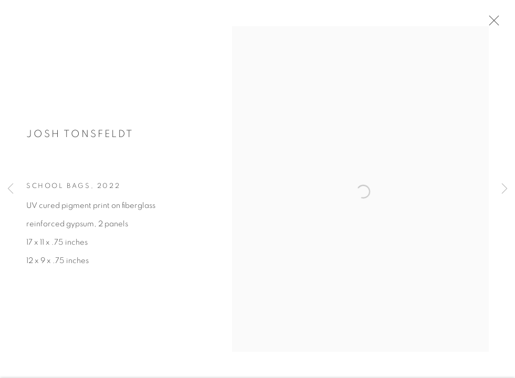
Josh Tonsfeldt (80, 137)
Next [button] (504, 189)
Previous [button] (10, 189)
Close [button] (492, 24)
